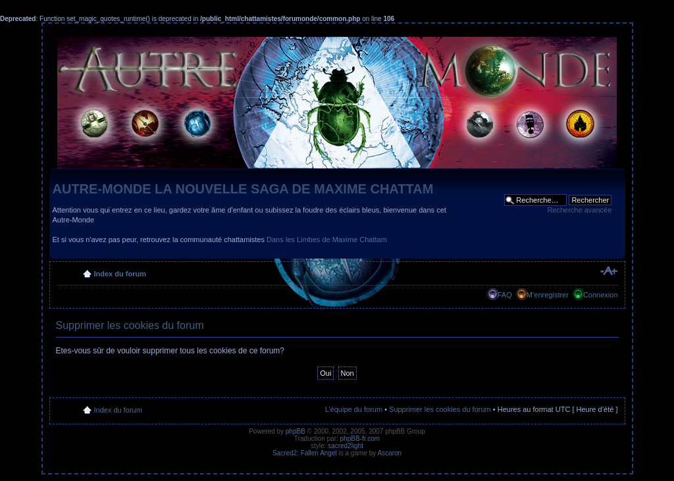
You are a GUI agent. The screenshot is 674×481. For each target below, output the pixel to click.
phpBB (295, 431)
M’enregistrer (548, 295)
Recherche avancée (579, 210)
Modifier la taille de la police (608, 271)
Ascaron (389, 453)
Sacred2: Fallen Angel (304, 453)
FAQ (505, 295)
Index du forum (120, 274)
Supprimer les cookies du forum (440, 409)
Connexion (600, 295)
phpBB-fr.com (360, 438)
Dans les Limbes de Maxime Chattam (327, 239)
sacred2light (345, 445)
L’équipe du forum (353, 409)
